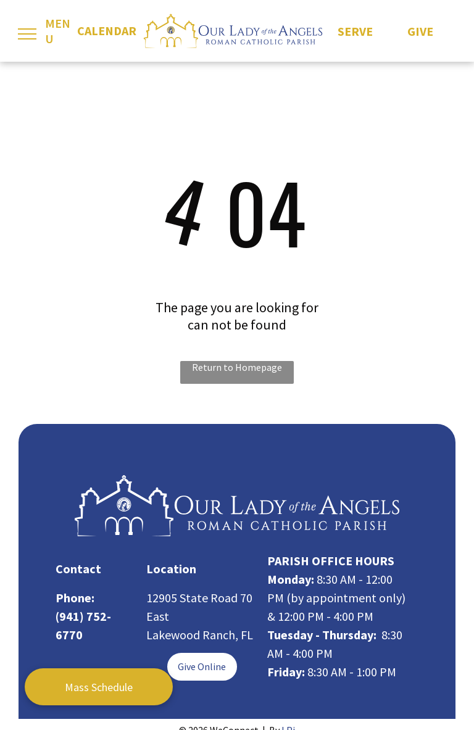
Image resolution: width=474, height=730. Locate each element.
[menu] (27, 34)
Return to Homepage (237, 367)
